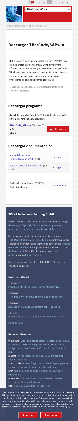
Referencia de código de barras (26, 165)
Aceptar (28, 415)
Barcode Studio (40, 239)
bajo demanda (59, 184)
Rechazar (51, 415)
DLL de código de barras (27, 370)
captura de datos (46, 229)
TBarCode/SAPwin (20, 125)
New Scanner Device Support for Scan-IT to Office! (34, 306)
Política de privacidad (48, 406)
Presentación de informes (41, 348)
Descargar (60, 129)
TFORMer (13, 239)
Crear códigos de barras (33, 340)
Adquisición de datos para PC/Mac (32, 385)
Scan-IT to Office (19, 247)
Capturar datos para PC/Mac (35, 378)
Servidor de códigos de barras (43, 367)
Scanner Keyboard (31, 382)
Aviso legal (64, 406)
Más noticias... (16, 322)
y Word (17, 344)
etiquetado (55, 225)
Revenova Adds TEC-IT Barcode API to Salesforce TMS (36, 316)
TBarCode (24, 239)
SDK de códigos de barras (36, 344)
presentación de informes (21, 229)
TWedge (65, 243)
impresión (42, 225)
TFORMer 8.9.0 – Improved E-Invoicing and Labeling (35, 296)
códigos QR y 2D (27, 225)
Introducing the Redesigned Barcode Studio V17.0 (34, 286)
